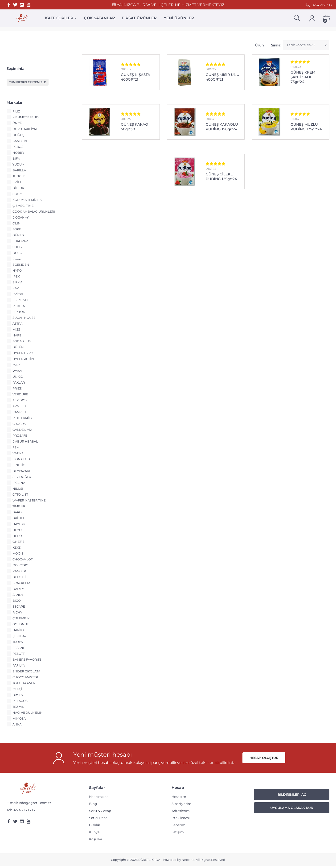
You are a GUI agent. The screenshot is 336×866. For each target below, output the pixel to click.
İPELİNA (18, 483)
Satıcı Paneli (99, 818)
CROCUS (19, 424)
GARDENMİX (22, 429)
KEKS (16, 547)
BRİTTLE (18, 518)
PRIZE (17, 388)
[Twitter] (15, 5)
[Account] (312, 18)
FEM (15, 447)
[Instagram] (22, 5)
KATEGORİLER (59, 18)
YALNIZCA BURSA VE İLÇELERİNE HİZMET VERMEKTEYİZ (168, 5)
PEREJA (18, 306)
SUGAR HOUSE (24, 317)
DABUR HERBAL (25, 441)
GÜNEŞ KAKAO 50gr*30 (134, 126)
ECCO (16, 259)
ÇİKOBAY (19, 636)
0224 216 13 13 (24, 810)
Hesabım (179, 797)
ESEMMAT (20, 300)
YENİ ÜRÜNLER (179, 18)
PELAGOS (20, 701)
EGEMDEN (20, 264)
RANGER (19, 571)
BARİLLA (19, 170)
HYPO (17, 270)
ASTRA (17, 323)
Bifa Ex (17, 695)
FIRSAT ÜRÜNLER (139, 18)
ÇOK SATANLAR (99, 18)
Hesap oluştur (264, 758)
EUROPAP (20, 241)
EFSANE (18, 648)
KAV (15, 288)
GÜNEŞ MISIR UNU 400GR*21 (222, 77)
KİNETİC (18, 465)
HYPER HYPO (22, 353)
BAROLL (18, 512)
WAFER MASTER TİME (29, 500)
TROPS (17, 642)
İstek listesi (181, 818)
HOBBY (18, 152)
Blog (93, 804)
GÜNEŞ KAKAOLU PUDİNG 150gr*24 (222, 126)
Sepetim (178, 825)
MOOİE (18, 553)
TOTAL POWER (23, 683)
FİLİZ (16, 111)
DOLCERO (20, 565)
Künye (94, 832)
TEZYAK (18, 707)
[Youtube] (28, 5)
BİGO (16, 600)
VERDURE (20, 394)
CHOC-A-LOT (22, 559)
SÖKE (16, 229)
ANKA (16, 724)
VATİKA (18, 453)
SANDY (18, 595)
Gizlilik (94, 825)
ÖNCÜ (17, 123)
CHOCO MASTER (25, 677)
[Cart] (326, 18)
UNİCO (17, 376)
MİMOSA (19, 718)
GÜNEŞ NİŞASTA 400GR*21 (135, 77)
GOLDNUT (20, 624)
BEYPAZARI (21, 471)
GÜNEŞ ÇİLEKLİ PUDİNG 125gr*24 (221, 176)
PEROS (17, 147)
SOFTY (17, 247)
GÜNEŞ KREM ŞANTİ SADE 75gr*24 (303, 77)
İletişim (178, 832)
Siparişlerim (181, 804)
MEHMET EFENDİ (26, 117)
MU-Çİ (17, 689)
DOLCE (18, 253)
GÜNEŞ (18, 235)
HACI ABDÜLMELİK (27, 712)
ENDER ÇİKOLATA (26, 671)
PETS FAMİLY (22, 418)
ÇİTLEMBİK (20, 618)
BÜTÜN (18, 347)
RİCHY (17, 612)
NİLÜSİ (17, 488)
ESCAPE (18, 606)
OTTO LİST (20, 494)
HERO (17, 536)
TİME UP (18, 506)
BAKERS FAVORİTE (26, 659)
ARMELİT (19, 406)
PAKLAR (18, 382)
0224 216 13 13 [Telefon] (319, 5)
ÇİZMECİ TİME (23, 205)
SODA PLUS (21, 341)
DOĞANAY (20, 217)
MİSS (16, 329)
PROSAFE (19, 435)
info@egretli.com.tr (35, 803)
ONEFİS (18, 541)
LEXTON (18, 312)
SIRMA (17, 282)
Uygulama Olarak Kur (291, 808)
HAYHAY (18, 524)
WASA (17, 371)
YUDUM (18, 164)
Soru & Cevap (100, 811)
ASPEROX (20, 400)
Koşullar (95, 839)
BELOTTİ (19, 577)
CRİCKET (19, 294)
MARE (17, 365)
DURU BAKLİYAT (24, 129)
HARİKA (18, 630)
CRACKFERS (21, 583)
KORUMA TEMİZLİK (27, 200)
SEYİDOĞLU (21, 477)
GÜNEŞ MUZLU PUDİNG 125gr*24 (306, 126)
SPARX (17, 194)
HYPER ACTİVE (23, 359)
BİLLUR (18, 188)
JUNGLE (18, 176)
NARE (16, 335)
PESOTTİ (18, 653)
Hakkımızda (98, 797)
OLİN (16, 223)
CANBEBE (20, 141)
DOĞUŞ (18, 135)
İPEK (16, 276)
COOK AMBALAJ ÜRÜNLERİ (33, 211)
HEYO (17, 530)
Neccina (188, 860)
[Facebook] (8, 5)
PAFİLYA (18, 665)
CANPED (19, 412)
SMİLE (17, 182)
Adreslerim (181, 811)
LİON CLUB (21, 459)
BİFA (16, 158)
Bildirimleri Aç (292, 794)
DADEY (18, 589)
